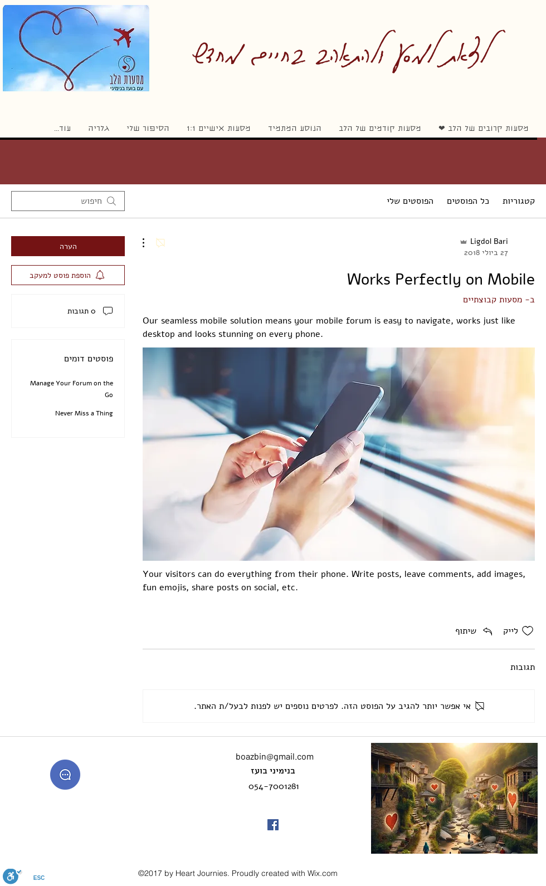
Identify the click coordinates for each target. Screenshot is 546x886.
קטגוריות (519, 201)
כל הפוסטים (468, 201)
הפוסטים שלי (410, 201)
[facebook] (273, 824)
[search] (68, 201)
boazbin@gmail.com (275, 756)
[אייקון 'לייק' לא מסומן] (527, 631)
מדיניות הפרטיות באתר (62, 874)
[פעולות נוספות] (149, 242)
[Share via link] (474, 631)
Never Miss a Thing (84, 413)
